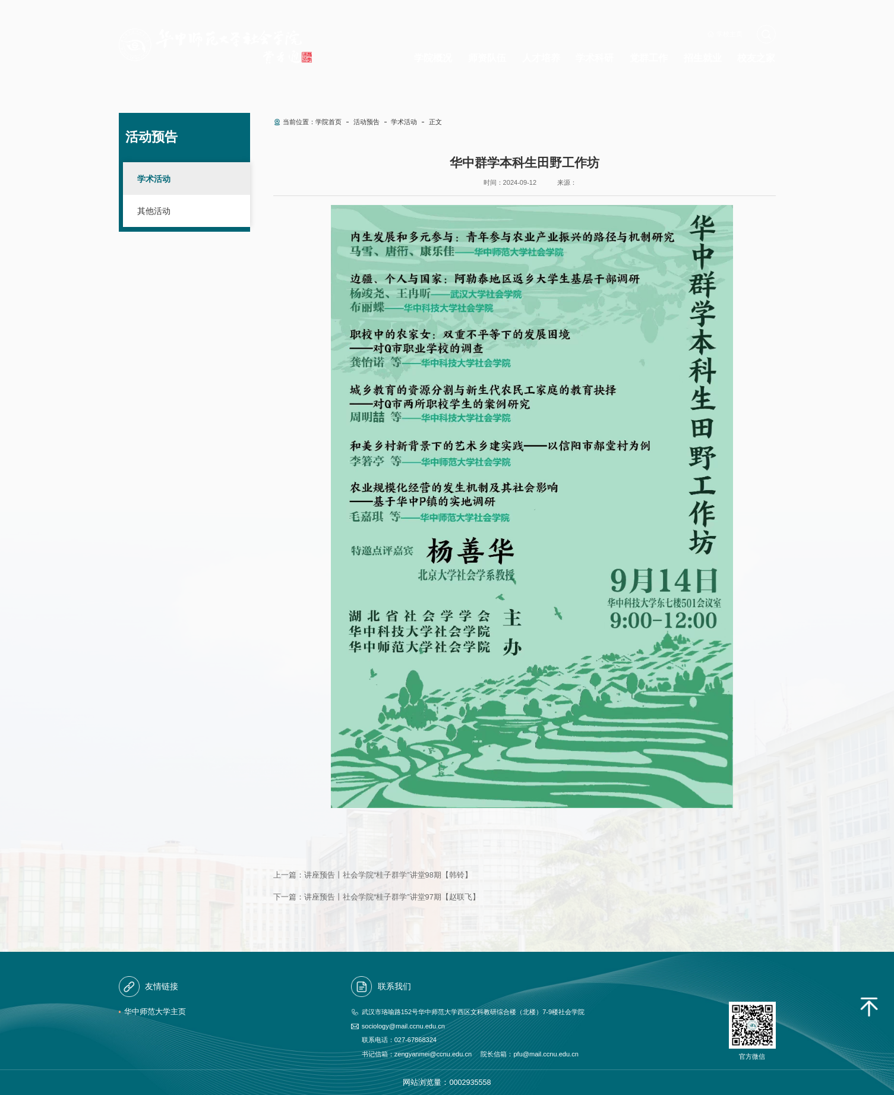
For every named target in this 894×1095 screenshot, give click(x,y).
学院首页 (328, 121)
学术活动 (153, 179)
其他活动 (153, 211)
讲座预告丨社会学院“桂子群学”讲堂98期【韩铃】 (388, 875)
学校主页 (729, 33)
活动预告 (366, 121)
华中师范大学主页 (155, 1012)
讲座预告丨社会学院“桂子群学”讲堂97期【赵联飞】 (391, 897)
